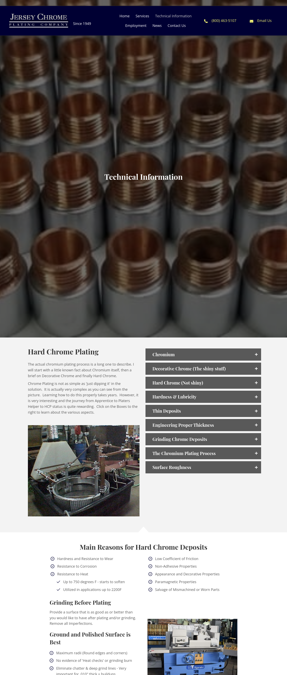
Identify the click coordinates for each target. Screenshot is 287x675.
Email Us (264, 20)
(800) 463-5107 (224, 20)
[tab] (203, 354)
